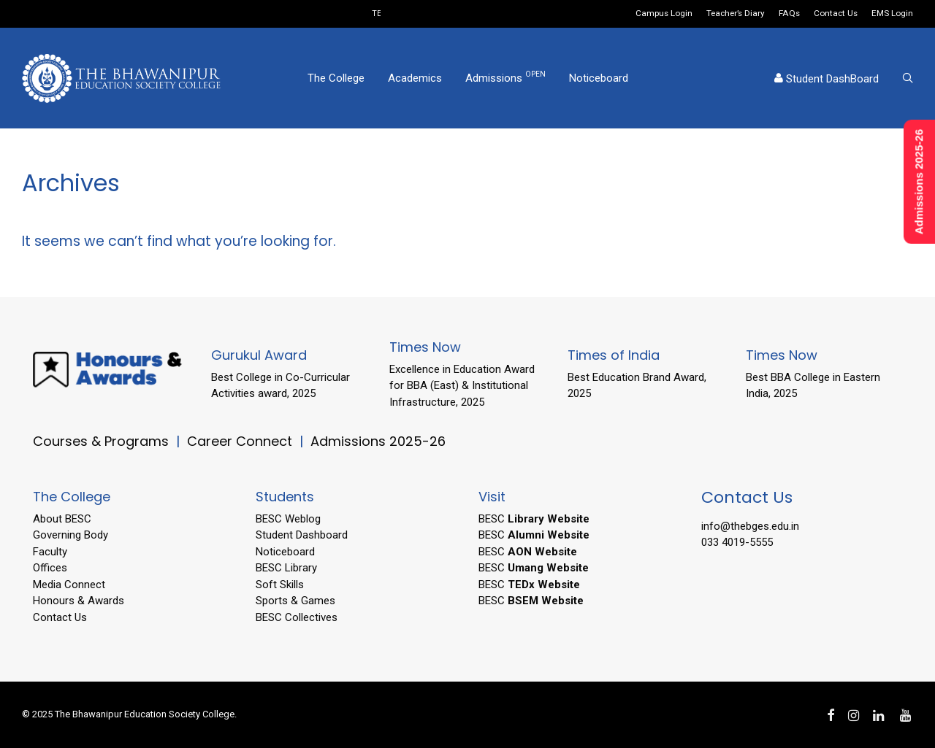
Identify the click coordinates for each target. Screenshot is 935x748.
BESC (533, 518)
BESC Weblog (288, 518)
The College (336, 78)
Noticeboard (598, 78)
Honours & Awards (78, 600)
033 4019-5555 (737, 542)
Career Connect (241, 441)
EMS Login (892, 13)
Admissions (505, 77)
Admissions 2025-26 (378, 441)
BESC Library (286, 567)
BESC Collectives (296, 617)
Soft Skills (280, 584)
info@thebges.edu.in (750, 526)
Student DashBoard (826, 78)
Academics (415, 78)
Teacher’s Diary (735, 13)
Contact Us (836, 13)
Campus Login (664, 13)
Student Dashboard (302, 534)
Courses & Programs (101, 441)
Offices (50, 567)
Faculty (50, 551)
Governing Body (70, 534)
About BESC (62, 518)
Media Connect (69, 584)
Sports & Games (295, 600)
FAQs (789, 13)
